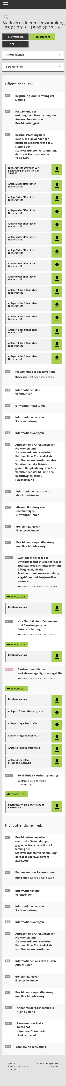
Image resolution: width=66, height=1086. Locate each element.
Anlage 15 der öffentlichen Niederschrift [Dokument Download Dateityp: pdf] (22, 358)
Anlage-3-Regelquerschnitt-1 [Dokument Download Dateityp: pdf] (24, 735)
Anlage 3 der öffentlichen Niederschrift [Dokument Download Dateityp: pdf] (22, 198)
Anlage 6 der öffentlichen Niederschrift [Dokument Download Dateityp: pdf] (22, 238)
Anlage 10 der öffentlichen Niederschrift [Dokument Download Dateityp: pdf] (22, 291)
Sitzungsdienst (51, 1065)
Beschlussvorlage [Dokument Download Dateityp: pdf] (17, 607)
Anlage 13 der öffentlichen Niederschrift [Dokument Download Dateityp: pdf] (22, 331)
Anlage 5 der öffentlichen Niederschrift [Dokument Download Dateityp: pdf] (22, 225)
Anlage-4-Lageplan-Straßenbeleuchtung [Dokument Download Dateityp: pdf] (19, 761)
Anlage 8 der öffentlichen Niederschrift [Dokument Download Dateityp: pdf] (22, 265)
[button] (56, 169)
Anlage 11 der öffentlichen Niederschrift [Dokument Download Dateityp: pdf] (22, 305)
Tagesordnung (42, 36)
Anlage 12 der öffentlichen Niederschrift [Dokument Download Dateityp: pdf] (22, 318)
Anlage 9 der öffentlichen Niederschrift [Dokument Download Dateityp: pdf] (22, 278)
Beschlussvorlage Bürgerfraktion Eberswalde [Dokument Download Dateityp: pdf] (26, 806)
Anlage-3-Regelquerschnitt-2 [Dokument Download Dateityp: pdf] (24, 748)
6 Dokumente (14, 66)
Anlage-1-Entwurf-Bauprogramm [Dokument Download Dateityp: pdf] (26, 711)
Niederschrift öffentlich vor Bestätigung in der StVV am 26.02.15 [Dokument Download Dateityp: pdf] (23, 171)
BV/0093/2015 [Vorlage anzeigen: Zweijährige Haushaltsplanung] (18, 794)
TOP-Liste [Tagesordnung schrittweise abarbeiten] (15, 44)
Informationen (15, 36)
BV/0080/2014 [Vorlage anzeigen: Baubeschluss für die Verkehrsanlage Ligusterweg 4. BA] (18, 688)
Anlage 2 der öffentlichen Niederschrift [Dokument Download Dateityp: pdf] (22, 185)
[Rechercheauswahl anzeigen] (5, 17)
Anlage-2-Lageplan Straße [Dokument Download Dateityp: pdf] (22, 723)
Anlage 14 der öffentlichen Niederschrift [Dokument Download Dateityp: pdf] (22, 344)
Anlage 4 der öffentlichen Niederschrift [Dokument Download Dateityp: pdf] (22, 212)
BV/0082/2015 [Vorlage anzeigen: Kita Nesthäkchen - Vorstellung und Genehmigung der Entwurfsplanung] (18, 644)
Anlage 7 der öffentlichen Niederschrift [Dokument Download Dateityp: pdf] (22, 251)
